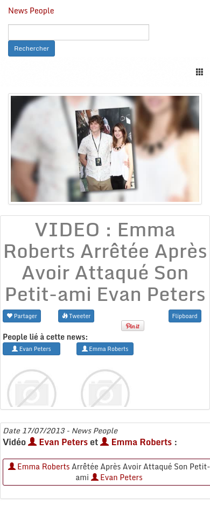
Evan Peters (58, 442)
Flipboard (185, 315)
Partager (21, 315)
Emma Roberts (136, 442)
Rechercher (31, 48)
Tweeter (76, 315)
